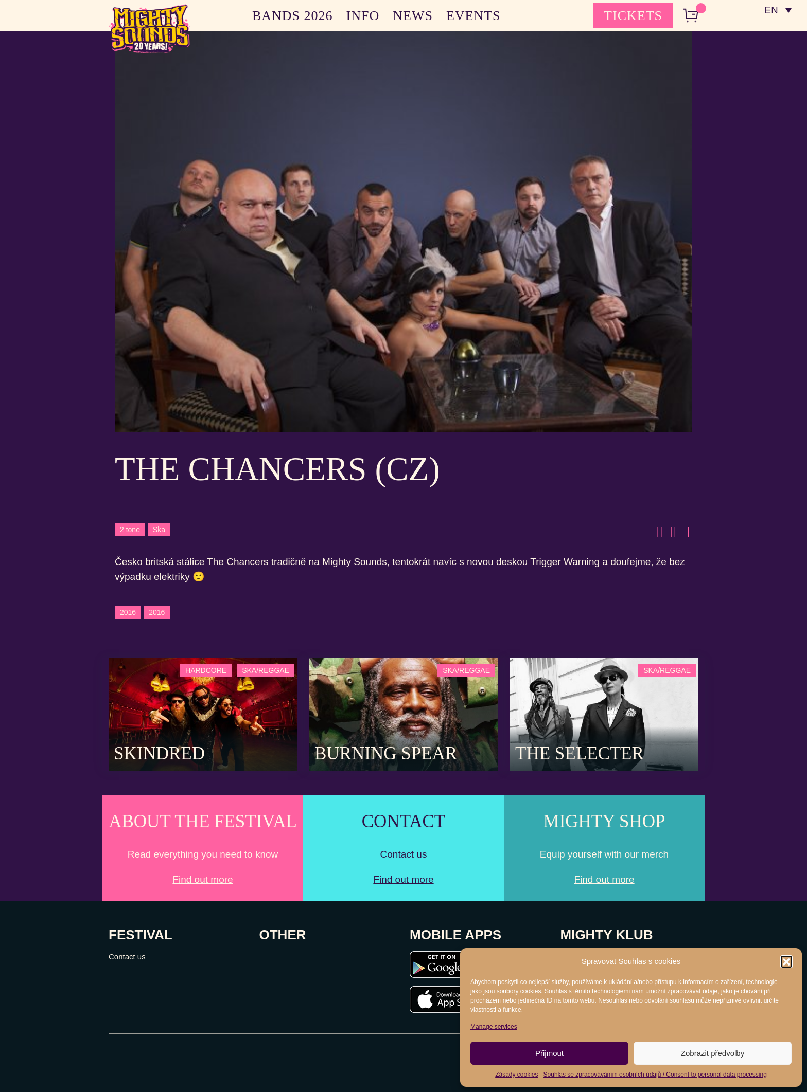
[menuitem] (778, 10)
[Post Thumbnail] (203, 713)
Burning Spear (385, 753)
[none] (778, 10)
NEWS (413, 15)
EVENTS (473, 15)
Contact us (127, 956)
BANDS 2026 (292, 15)
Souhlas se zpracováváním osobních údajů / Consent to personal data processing (655, 1074)
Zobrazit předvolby (712, 1053)
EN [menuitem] (771, 10)
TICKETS (633, 15)
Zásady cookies (516, 1074)
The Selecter (579, 753)
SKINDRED (159, 753)
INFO (363, 15)
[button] (786, 961)
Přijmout (549, 1053)
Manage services (493, 1026)
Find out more (202, 879)
